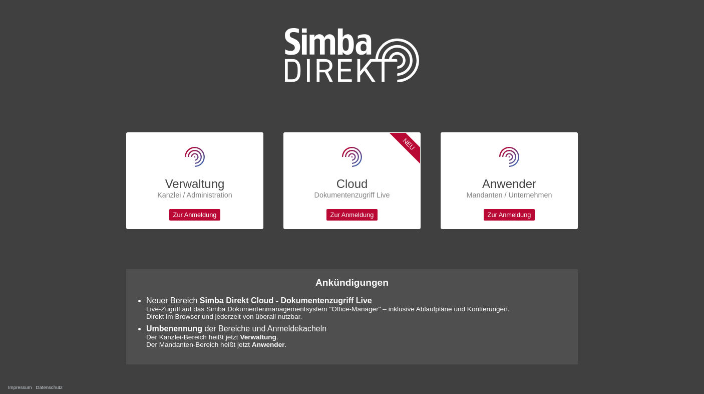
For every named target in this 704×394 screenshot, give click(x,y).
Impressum (20, 387)
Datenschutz (49, 387)
